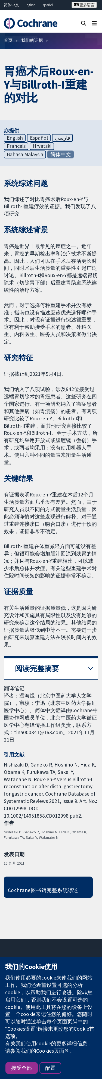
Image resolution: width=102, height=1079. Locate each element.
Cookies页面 (50, 1050)
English (29, 4)
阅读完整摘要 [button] (37, 668)
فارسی (62, 138)
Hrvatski (42, 146)
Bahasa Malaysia (25, 154)
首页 (8, 40)
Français (16, 146)
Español (47, 4)
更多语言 (84, 4)
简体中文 (11, 4)
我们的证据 (32, 40)
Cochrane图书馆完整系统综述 (43, 890)
